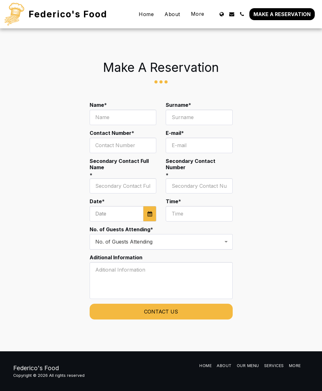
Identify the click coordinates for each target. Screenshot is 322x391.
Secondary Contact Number (190, 164)
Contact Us (161, 311)
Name (97, 105)
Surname (177, 105)
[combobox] (161, 242)
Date (96, 201)
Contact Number (110, 133)
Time (172, 201)
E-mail (173, 133)
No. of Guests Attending (120, 229)
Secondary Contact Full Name (119, 164)
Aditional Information (116, 257)
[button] (231, 14)
